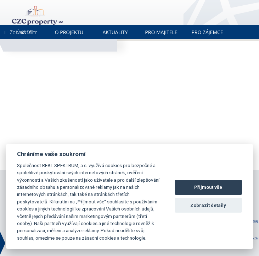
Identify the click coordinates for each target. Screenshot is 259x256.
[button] (142, 123)
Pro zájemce (207, 32)
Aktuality (115, 32)
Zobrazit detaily (208, 205)
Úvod (23, 32)
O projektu (69, 32)
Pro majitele (161, 32)
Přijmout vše (208, 187)
